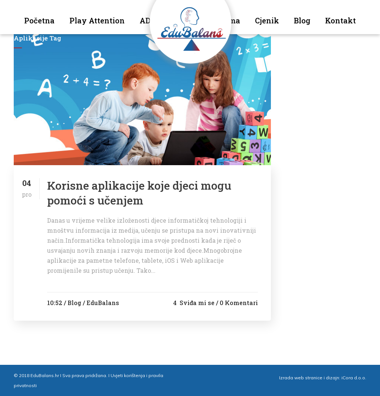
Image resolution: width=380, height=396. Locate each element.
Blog (74, 303)
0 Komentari (239, 303)
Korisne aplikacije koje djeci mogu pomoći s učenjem (139, 192)
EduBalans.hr (44, 375)
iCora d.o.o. (353, 377)
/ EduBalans (101, 303)
